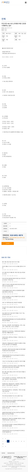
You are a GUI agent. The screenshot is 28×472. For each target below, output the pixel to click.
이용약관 (3, 453)
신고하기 (8, 243)
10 (2, 443)
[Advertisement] (14, 11)
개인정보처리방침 (11, 453)
